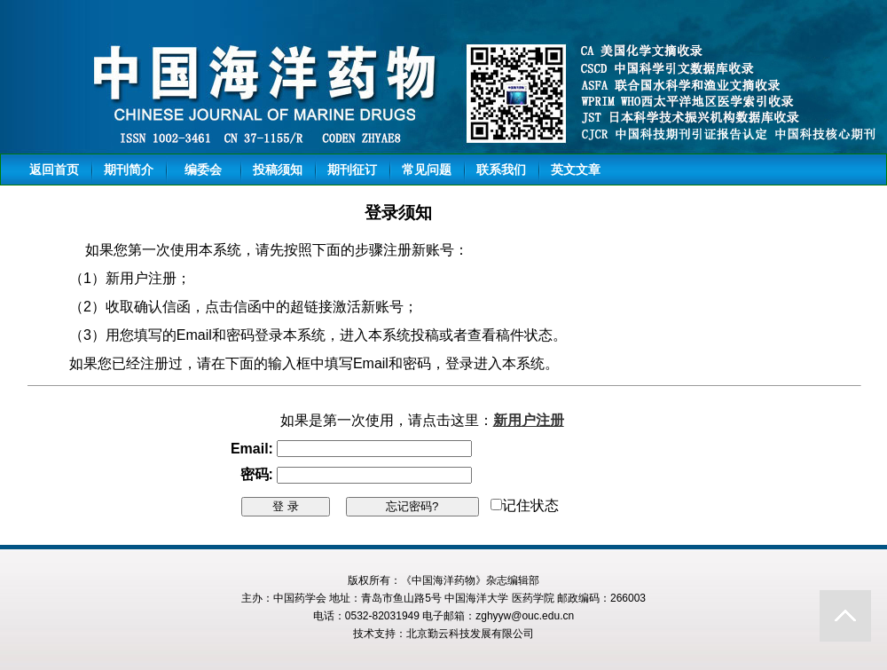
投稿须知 (277, 169)
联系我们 (501, 169)
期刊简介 (128, 169)
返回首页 (54, 169)
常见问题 (426, 169)
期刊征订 (352, 169)
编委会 (203, 169)
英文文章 (575, 169)
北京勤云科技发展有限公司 (470, 633)
